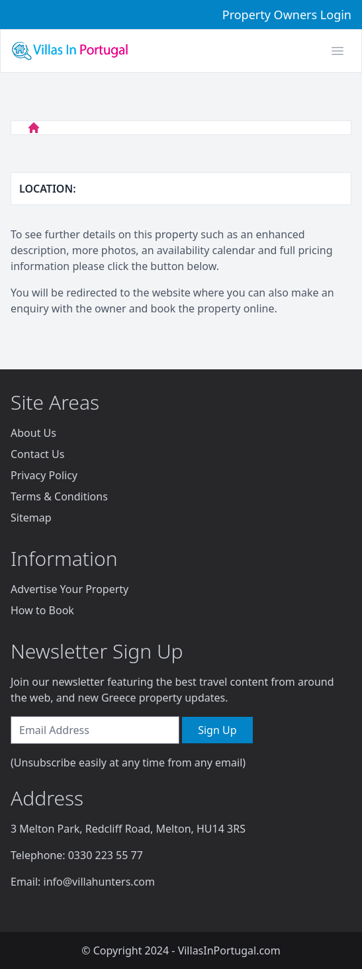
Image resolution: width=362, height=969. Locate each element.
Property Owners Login (286, 15)
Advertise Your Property (69, 589)
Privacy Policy (44, 475)
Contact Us (37, 454)
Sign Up (217, 730)
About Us (33, 433)
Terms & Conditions (59, 496)
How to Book (42, 610)
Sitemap (31, 517)
